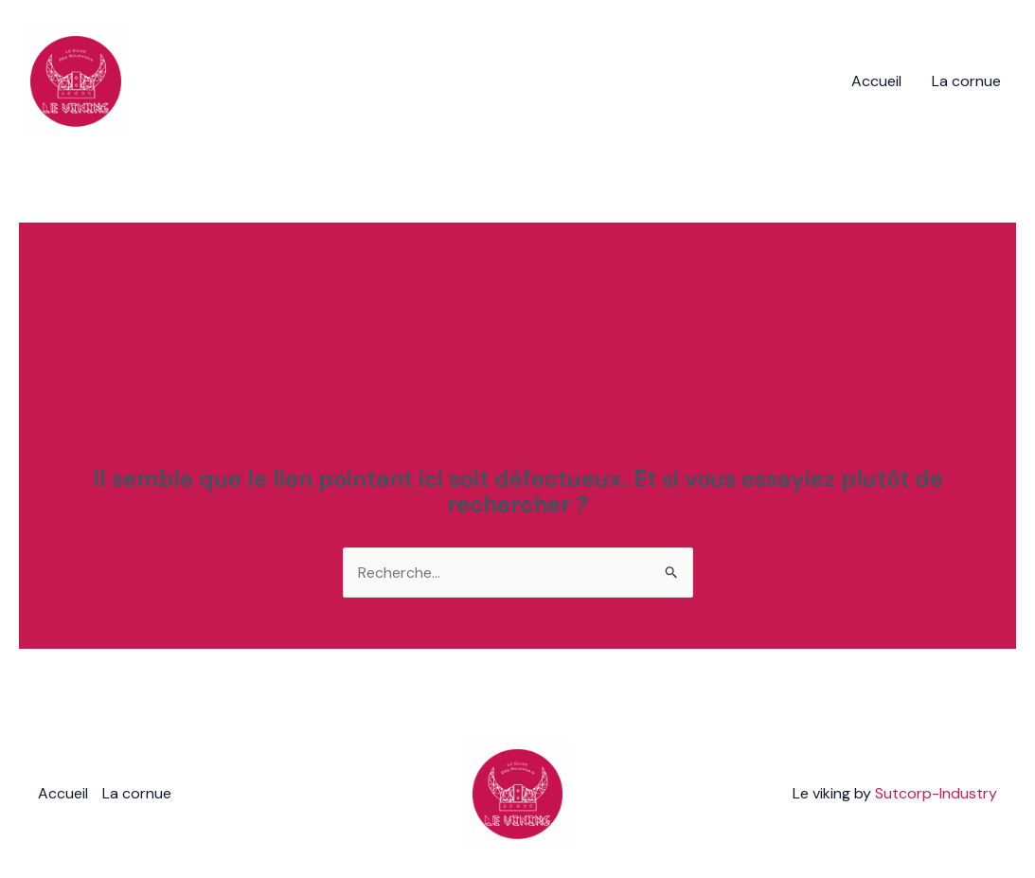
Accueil (876, 81)
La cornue (966, 81)
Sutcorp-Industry (936, 793)
